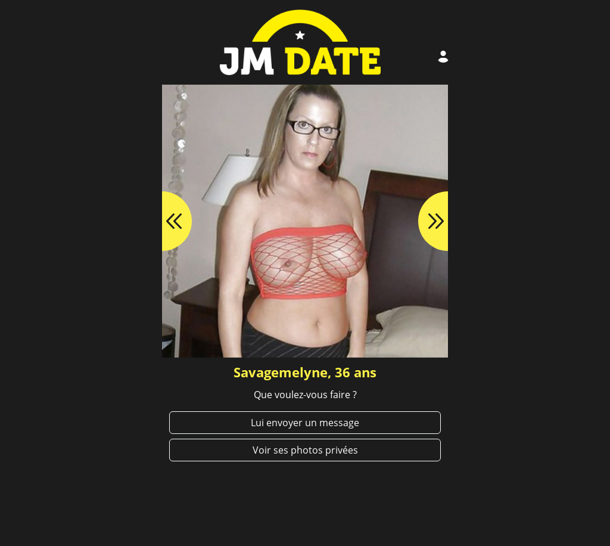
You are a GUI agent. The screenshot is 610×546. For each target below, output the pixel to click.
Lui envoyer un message (305, 422)
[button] (162, 221)
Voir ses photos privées (305, 450)
